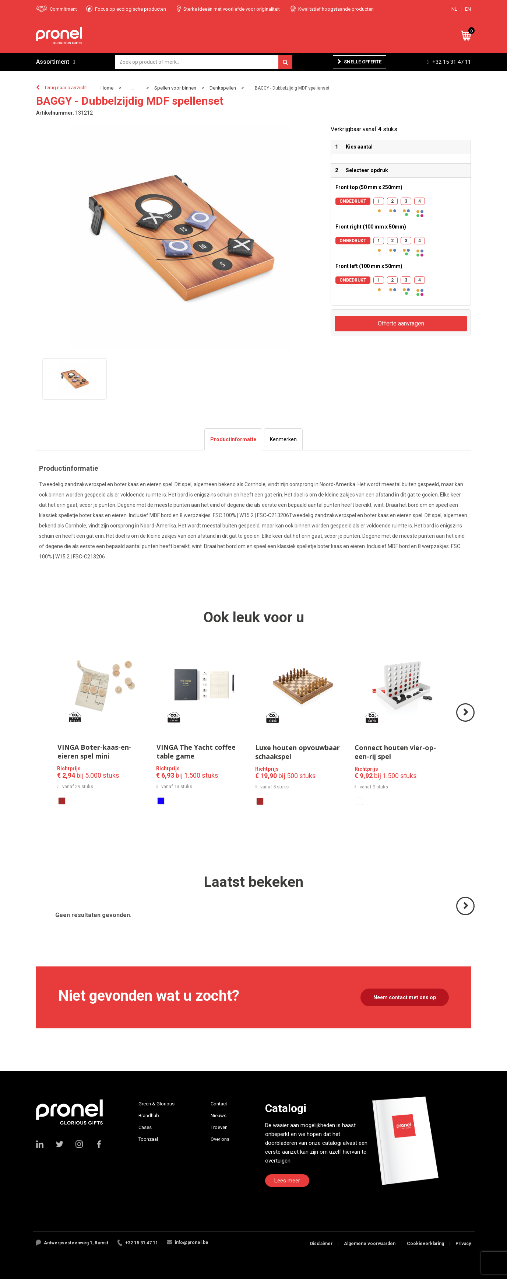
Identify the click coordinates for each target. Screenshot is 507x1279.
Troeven (219, 1127)
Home (107, 88)
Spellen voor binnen (175, 88)
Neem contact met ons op (404, 997)
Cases (145, 1127)
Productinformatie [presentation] (233, 439)
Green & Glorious (156, 1104)
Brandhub (148, 1115)
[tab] (233, 439)
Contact (219, 1104)
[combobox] (203, 62)
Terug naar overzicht (65, 87)
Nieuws (218, 1115)
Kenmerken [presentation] (283, 439)
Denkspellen (223, 88)
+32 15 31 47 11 (451, 62)
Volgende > (466, 721)
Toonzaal (148, 1139)
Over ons (220, 1139)
